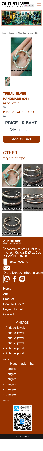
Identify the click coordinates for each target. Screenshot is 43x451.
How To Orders (13, 304)
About (7, 293)
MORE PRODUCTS (7, 359)
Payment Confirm (15, 309)
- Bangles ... (11, 368)
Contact (8, 314)
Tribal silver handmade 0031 (28, 33)
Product (12, 33)
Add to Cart (21, 139)
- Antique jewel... (15, 327)
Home (4, 33)
